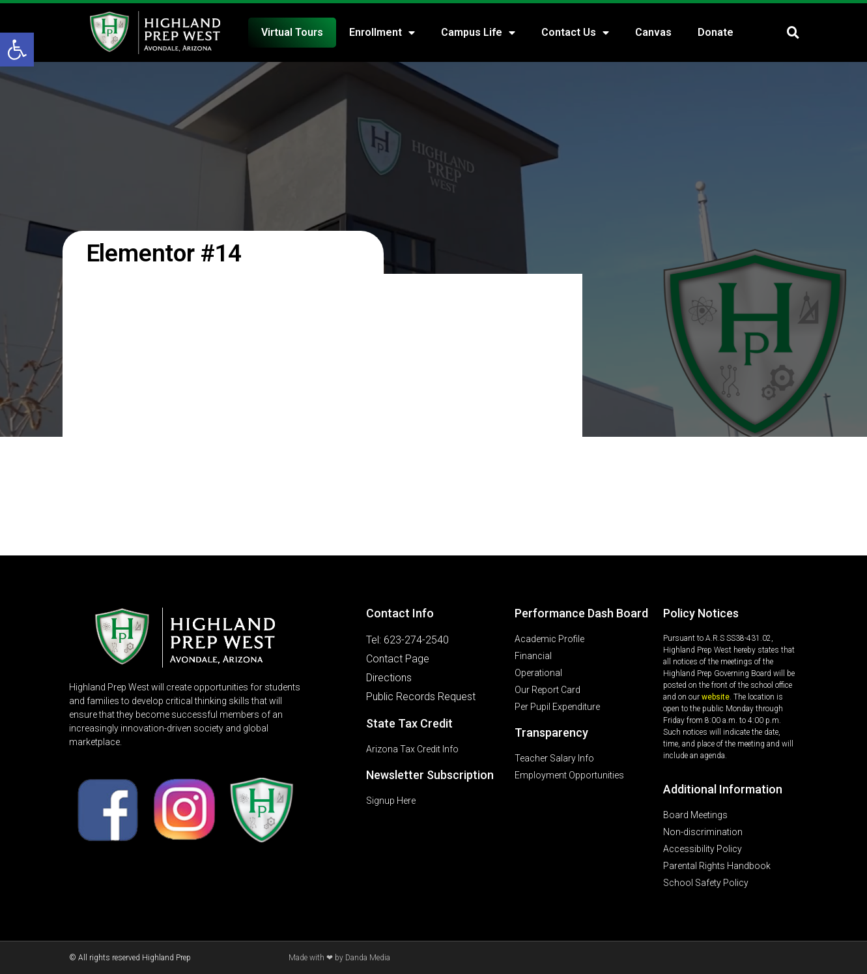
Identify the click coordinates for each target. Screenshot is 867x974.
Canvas (653, 32)
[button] (17, 49)
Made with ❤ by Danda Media (339, 957)
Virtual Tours (292, 32)
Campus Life (478, 32)
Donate (715, 32)
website (716, 696)
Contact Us (575, 32)
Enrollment (382, 32)
